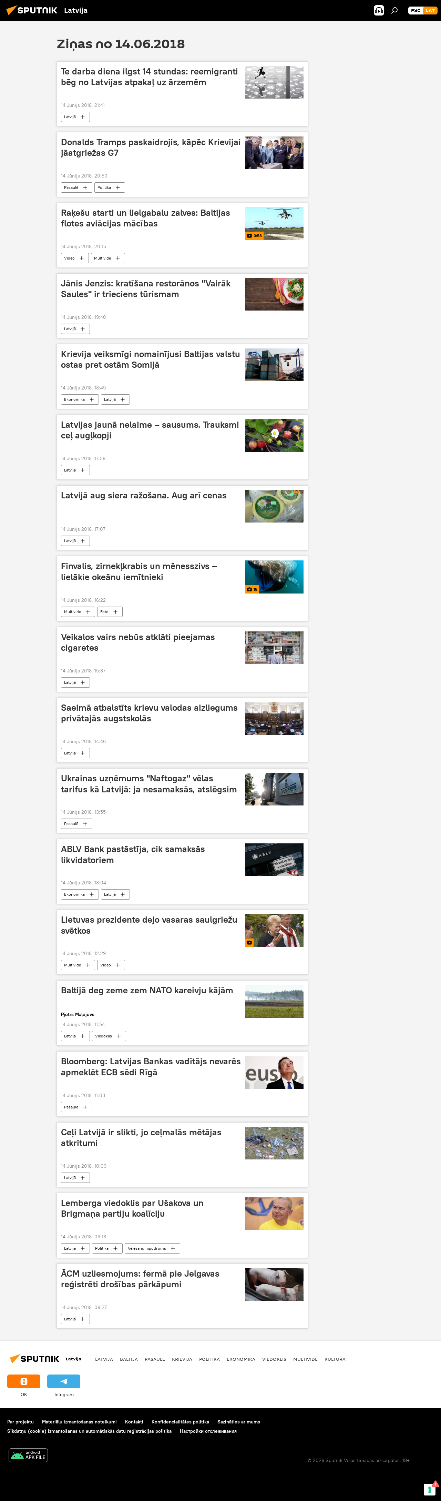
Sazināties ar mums (238, 1422)
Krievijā (182, 1359)
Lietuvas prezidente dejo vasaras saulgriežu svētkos (149, 925)
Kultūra (335, 1359)
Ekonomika (74, 399)
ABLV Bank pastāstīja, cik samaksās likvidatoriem (133, 854)
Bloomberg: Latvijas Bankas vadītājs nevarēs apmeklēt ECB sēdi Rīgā (151, 1066)
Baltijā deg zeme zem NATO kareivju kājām (147, 990)
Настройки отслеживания (208, 1431)
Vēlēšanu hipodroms (147, 1248)
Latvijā (70, 116)
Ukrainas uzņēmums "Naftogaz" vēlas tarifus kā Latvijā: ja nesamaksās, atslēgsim (149, 783)
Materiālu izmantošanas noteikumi (79, 1422)
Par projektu (20, 1422)
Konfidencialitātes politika (180, 1422)
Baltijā (129, 1359)
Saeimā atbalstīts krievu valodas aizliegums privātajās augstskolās (149, 713)
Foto (104, 611)
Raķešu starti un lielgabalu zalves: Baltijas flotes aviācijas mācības (145, 218)
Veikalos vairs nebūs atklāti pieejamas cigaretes (138, 642)
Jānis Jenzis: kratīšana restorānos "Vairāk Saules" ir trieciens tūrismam (145, 289)
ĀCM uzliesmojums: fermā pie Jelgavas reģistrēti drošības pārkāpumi (140, 1279)
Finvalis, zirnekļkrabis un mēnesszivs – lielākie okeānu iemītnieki (139, 571)
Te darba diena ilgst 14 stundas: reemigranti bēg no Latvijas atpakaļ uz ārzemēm (149, 77)
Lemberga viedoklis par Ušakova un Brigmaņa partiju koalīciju (132, 1208)
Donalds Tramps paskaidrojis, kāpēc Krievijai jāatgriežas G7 (151, 147)
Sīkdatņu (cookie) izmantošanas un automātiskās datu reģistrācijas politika (89, 1431)
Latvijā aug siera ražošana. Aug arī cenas (144, 495)
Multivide (102, 258)
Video (69, 258)
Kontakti (134, 1422)
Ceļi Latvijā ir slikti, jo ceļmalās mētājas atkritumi (141, 1137)
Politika (104, 187)
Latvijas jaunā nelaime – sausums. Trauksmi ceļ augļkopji (150, 430)
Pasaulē (71, 187)
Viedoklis (103, 1035)
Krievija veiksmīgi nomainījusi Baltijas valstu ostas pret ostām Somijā (150, 359)
